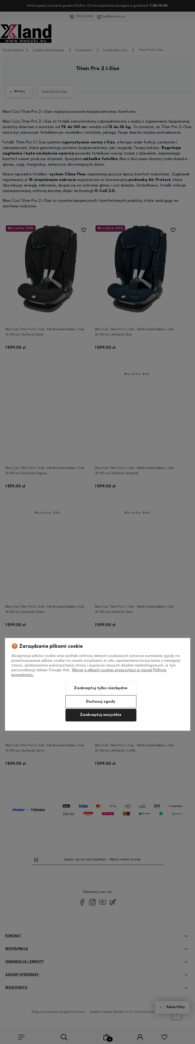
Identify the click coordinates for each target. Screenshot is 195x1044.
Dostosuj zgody (100, 702)
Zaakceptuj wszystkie (100, 715)
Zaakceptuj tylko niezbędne (100, 688)
